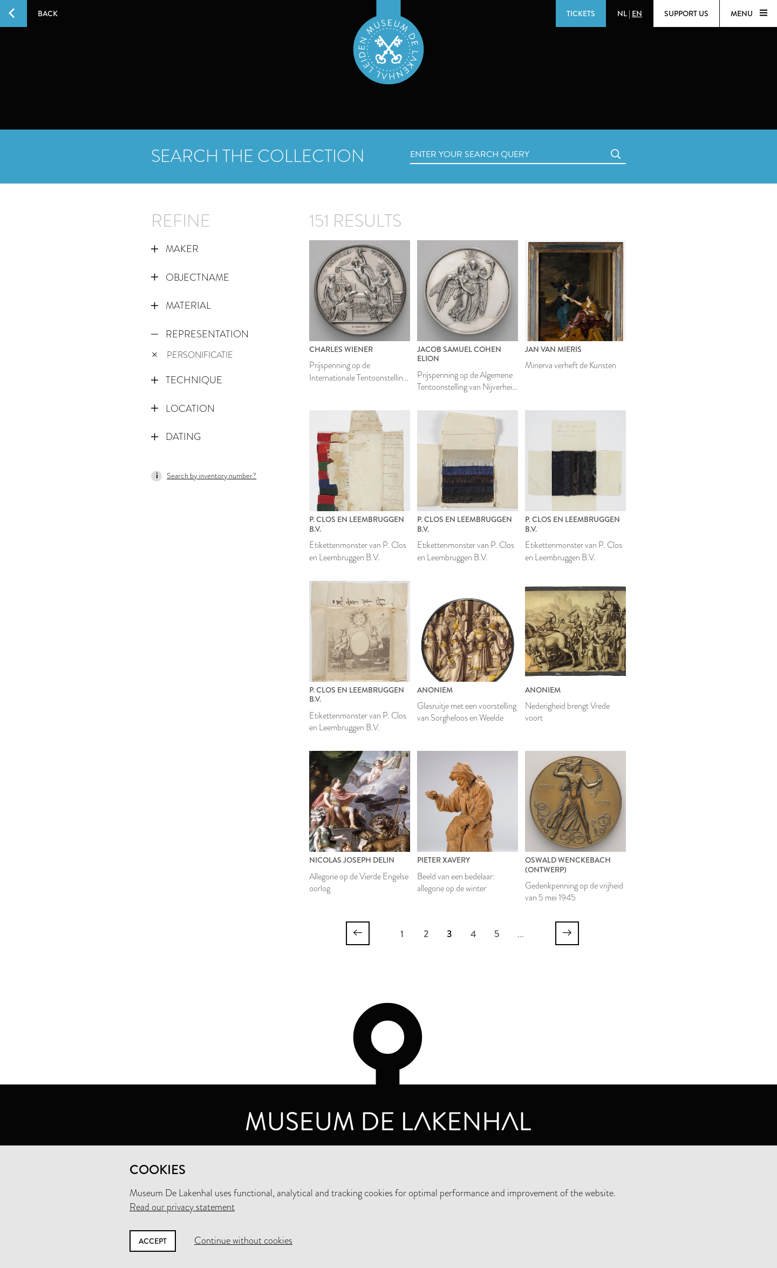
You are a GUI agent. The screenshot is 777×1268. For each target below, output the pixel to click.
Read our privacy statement (182, 1207)
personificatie (192, 355)
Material (181, 306)
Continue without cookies (243, 1240)
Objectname (190, 277)
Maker (175, 249)
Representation (200, 334)
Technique (186, 380)
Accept (153, 1241)
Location (183, 409)
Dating (176, 437)
